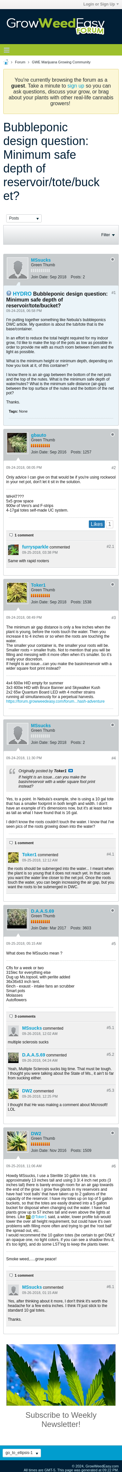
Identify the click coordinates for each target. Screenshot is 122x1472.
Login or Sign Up (101, 4)
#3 (114, 617)
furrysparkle (35, 546)
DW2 (27, 1090)
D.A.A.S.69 (42, 911)
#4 (114, 758)
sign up (75, 86)
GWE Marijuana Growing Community (61, 62)
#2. (110, 546)
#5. (110, 1027)
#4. (110, 854)
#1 (114, 292)
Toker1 (38, 585)
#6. (110, 1286)
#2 (114, 468)
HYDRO (22, 294)
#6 (114, 1166)
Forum (20, 62)
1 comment (24, 535)
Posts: (76, 277)
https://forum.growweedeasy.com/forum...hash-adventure (55, 701)
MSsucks (41, 260)
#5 (114, 943)
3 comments (25, 1016)
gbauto (38, 435)
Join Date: (39, 277)
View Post (70, 770)
